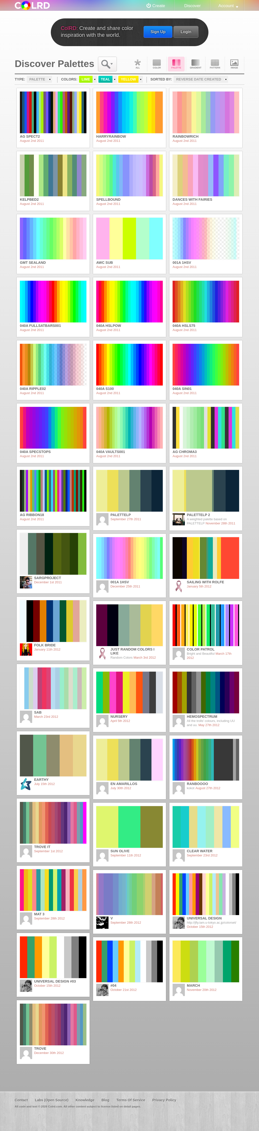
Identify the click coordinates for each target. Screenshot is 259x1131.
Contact (21, 1100)
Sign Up (157, 31)
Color (157, 64)
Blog (105, 1100)
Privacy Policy (164, 1100)
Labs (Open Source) (51, 1100)
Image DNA (234, 64)
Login (185, 31)
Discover (192, 5)
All (137, 64)
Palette (176, 64)
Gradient (195, 64)
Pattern (215, 64)
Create (158, 5)
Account (226, 5)
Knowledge (85, 1100)
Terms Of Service (130, 1100)
